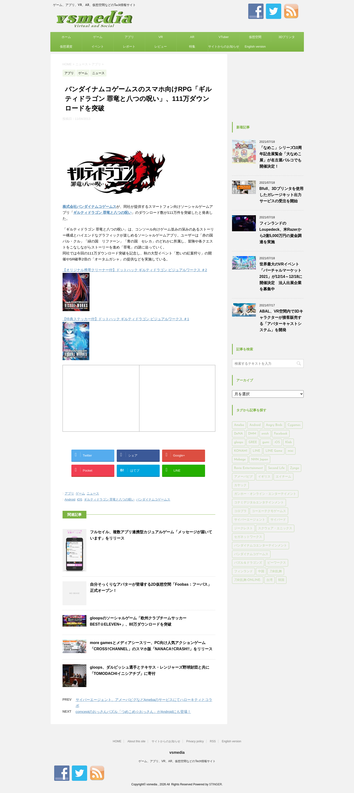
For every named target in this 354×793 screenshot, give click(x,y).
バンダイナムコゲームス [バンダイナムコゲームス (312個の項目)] (251, 554)
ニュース (93, 493)
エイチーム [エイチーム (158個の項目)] (283, 476)
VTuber (224, 37)
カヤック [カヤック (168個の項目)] (240, 485)
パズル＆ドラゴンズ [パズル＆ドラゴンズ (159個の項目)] (248, 562)
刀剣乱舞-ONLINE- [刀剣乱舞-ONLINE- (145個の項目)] (247, 580)
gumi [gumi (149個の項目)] (265, 442)
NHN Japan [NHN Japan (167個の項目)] (259, 459)
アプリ (129, 37)
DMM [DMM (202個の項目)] (252, 433)
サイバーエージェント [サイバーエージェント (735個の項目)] (249, 519)
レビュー (160, 46)
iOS (79, 499)
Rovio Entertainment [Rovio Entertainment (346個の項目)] (248, 468)
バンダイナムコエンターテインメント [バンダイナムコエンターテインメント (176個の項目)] (260, 545)
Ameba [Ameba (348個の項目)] (239, 425)
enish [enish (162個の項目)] (265, 433)
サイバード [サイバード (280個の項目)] (278, 519)
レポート (129, 46)
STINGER (215, 784)
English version (255, 46)
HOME (117, 741)
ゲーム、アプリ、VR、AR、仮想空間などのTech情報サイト (177, 760)
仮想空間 (255, 37)
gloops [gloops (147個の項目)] (238, 442)
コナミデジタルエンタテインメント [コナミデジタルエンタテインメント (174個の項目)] (259, 502)
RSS (213, 741)
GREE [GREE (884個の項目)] (252, 442)
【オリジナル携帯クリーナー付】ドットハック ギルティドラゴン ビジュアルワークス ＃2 (135, 270)
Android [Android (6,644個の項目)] (255, 425)
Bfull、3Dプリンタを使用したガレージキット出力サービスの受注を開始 (281, 195)
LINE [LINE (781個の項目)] (256, 450)
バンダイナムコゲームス (153, 499)
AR (192, 37)
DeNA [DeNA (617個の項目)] (238, 433)
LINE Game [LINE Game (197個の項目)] (273, 450)
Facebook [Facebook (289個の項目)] (280, 433)
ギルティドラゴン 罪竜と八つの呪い (109, 499)
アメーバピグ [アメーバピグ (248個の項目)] (243, 476)
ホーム (66, 37)
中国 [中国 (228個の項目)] (261, 571)
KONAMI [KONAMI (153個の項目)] (241, 450)
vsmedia (177, 752)
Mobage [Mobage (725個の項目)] (240, 459)
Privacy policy (195, 741)
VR (161, 37)
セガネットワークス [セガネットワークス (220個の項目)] (248, 537)
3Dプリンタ (287, 37)
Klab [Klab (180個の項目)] (288, 442)
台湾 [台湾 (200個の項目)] (269, 580)
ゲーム (97, 37)
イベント (97, 46)
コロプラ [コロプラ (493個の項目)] (240, 511)
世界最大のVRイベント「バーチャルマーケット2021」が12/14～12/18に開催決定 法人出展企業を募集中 (280, 276)
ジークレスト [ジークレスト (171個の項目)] (243, 528)
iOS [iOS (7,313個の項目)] (277, 442)
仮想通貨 (66, 46)
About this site (136, 741)
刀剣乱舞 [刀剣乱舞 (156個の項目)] (275, 571)
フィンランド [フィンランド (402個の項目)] (243, 571)
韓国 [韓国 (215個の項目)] (281, 580)
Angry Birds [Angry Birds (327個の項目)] (274, 425)
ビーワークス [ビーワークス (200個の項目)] (276, 562)
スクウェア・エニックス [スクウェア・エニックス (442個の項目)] (275, 528)
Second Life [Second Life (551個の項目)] (276, 468)
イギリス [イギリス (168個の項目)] (264, 476)
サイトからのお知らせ (223, 46)
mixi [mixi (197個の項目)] (290, 450)
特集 (192, 46)
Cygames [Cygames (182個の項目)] (294, 425)
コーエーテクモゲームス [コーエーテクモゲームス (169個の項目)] (269, 511)
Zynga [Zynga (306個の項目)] (294, 468)
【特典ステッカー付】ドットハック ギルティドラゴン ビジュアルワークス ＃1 (126, 319)
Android (70, 499)
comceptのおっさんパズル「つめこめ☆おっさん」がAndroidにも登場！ (133, 712)
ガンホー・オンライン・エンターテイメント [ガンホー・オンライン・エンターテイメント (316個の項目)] (265, 494)
